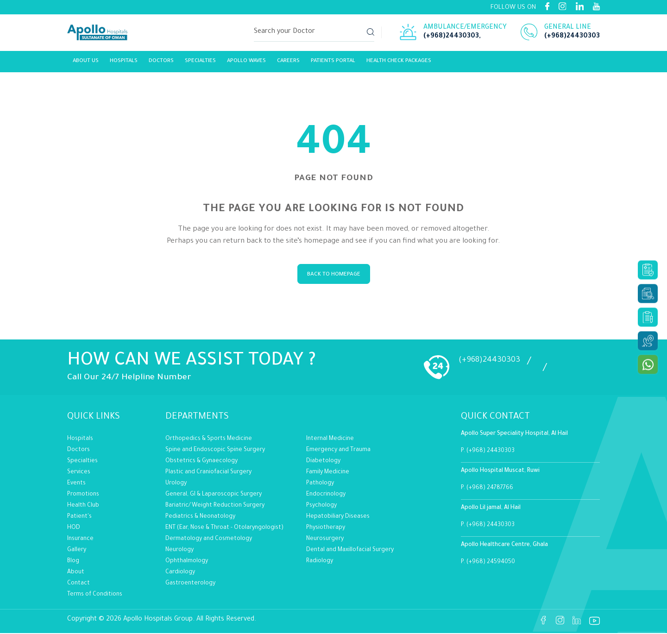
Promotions (83, 495)
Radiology (319, 562)
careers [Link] (288, 64)
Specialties (200, 64)
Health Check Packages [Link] (398, 64)
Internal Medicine (330, 439)
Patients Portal (333, 64)
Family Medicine (327, 473)
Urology (176, 484)
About (75, 573)
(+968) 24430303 (490, 452)
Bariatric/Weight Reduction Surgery (214, 506)
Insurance (80, 539)
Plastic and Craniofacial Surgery (208, 473)
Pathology (320, 484)
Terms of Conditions (94, 595)
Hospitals (124, 64)
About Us (86, 64)
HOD (73, 528)
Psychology (321, 506)
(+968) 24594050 (490, 563)
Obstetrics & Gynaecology (201, 461)
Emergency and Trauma (338, 450)
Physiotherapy (325, 528)
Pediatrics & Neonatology (200, 517)
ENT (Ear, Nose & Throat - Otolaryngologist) (224, 528)
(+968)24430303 (451, 38)
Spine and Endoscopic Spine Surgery (215, 450)
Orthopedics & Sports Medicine (208, 439)
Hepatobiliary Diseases (338, 517)
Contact (78, 584)
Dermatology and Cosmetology (208, 539)
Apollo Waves (246, 64)
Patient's (79, 517)
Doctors (78, 450)
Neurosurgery (325, 539)
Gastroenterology (190, 584)
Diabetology (323, 461)
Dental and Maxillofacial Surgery (350, 550)
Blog (73, 562)
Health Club (83, 506)
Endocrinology (326, 495)
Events (76, 484)
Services (78, 473)
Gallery (76, 550)
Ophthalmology (186, 562)
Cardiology (180, 573)
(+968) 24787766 (489, 489)
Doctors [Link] (161, 64)
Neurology (179, 550)
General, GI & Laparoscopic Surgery (213, 495)
